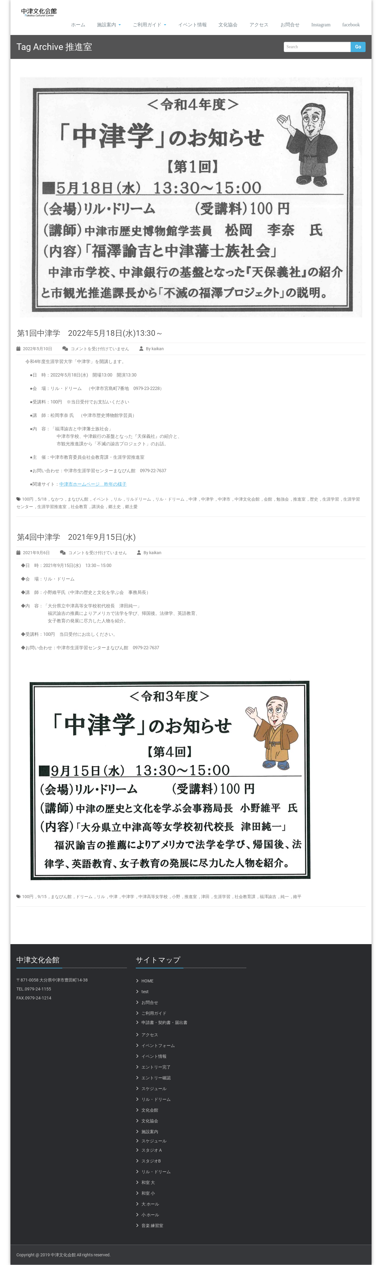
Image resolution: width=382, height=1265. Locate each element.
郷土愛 (131, 507)
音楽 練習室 (152, 1225)
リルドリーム (138, 499)
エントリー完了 (156, 1067)
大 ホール (150, 1204)
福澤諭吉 (268, 896)
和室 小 (148, 1193)
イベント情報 (185, 25)
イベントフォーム (158, 1045)
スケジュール (154, 1088)
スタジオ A (151, 1150)
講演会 (98, 507)
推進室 (299, 499)
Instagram (317, 25)
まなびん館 (77, 499)
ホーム (70, 25)
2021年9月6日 (36, 553)
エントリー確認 (156, 1078)
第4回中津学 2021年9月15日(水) (76, 537)
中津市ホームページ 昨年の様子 (93, 484)
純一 (285, 896)
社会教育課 (245, 896)
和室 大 (148, 1182)
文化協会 (221, 25)
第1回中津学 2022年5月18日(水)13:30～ (90, 333)
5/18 (42, 499)
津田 (205, 896)
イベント (101, 499)
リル (117, 499)
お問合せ (284, 25)
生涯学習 (330, 499)
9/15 (42, 896)
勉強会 (282, 499)
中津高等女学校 (153, 896)
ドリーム (84, 896)
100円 (27, 499)
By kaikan (155, 349)
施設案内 (101, 25)
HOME (147, 981)
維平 (297, 896)
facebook (350, 25)
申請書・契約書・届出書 (164, 1022)
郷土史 (114, 507)
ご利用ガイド (142, 25)
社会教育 (79, 507)
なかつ (57, 499)
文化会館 (149, 1110)
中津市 (224, 499)
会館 (268, 499)
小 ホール (150, 1215)
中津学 (207, 499)
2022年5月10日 (37, 349)
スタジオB (151, 1161)
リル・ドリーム (169, 499)
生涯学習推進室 (52, 507)
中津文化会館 (247, 499)
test (145, 992)
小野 (176, 896)
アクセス (253, 25)
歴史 (314, 499)
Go (358, 47)
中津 (193, 499)
